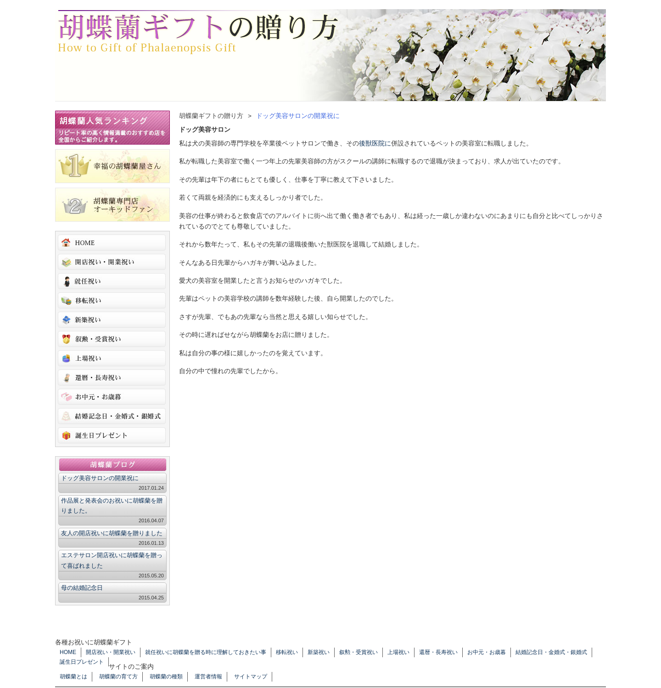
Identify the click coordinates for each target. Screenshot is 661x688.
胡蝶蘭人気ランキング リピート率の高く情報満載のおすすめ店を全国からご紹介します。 (112, 128)
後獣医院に (375, 143)
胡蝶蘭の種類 (166, 676)
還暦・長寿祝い (112, 377)
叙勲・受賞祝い (112, 339)
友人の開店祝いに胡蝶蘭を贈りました (111, 533)
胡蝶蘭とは (73, 676)
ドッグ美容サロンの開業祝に (100, 478)
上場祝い (112, 358)
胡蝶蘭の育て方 (118, 676)
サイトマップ (250, 676)
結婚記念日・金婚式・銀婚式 (112, 416)
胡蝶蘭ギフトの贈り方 (197, 32)
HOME (112, 243)
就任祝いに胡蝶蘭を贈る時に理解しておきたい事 (112, 281)
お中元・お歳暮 (112, 397)
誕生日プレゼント (112, 435)
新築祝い (112, 320)
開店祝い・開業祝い (112, 262)
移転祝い (112, 300)
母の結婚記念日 (82, 587)
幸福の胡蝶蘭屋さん (112, 166)
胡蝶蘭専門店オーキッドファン (112, 205)
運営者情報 (208, 676)
